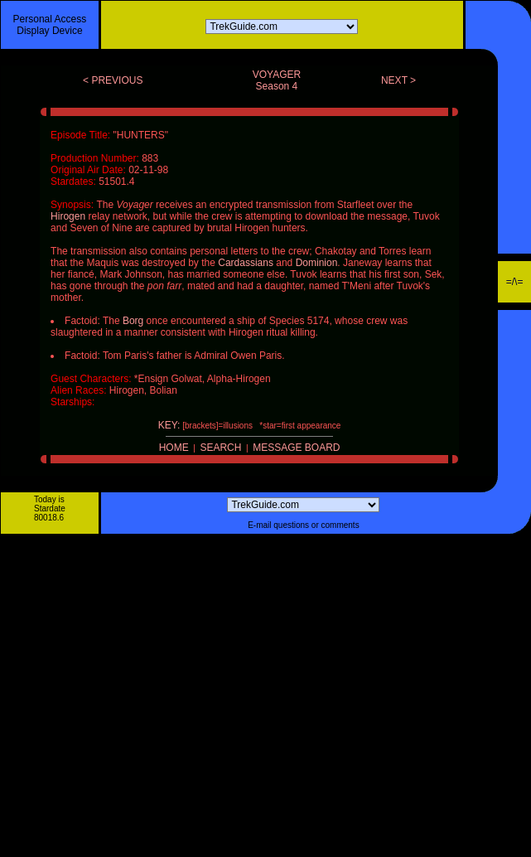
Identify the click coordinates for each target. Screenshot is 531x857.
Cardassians (245, 263)
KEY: (169, 425)
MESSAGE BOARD (296, 447)
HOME (174, 447)
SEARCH (220, 447)
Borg (133, 321)
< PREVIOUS (112, 80)
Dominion (317, 263)
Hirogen (68, 216)
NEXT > (398, 80)
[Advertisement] (155, 700)
